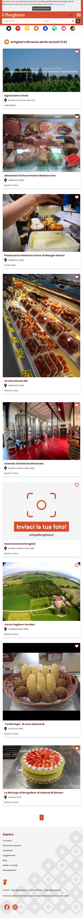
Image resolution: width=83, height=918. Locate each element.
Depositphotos (9, 870)
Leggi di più (60, 4)
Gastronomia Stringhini (19, 544)
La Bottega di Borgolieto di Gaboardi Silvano (33, 792)
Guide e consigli (10, 865)
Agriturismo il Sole (16, 95)
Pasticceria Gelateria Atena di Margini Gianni (34, 255)
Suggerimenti (9, 855)
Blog (5, 860)
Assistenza (8, 850)
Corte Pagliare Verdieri (19, 624)
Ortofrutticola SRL (16, 381)
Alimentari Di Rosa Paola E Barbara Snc (30, 175)
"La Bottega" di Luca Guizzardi (24, 724)
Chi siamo (7, 840)
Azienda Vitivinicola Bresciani (23, 463)
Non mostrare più (42, 8)
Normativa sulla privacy (30, 895)
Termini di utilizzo (10, 895)
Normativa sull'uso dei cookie (55, 895)
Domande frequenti (12, 845)
